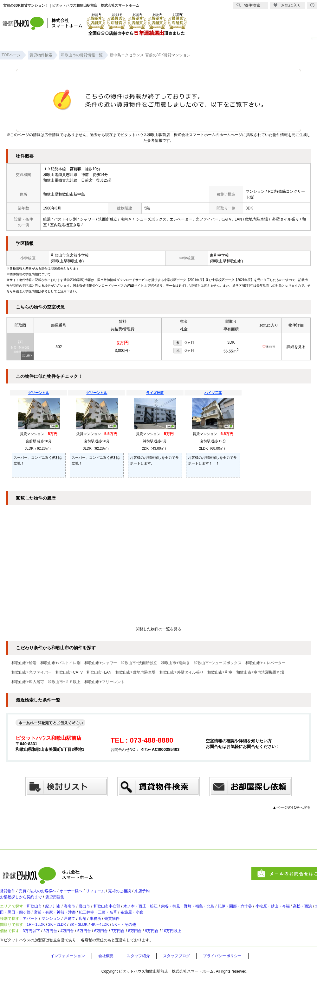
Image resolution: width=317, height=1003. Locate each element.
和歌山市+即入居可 (27, 682)
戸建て (84, 934)
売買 (27, 894)
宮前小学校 (79, 255)
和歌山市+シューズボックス (218, 663)
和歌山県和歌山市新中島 (64, 194)
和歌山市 (40, 915)
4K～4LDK (125, 944)
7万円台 (146, 955)
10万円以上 (212, 955)
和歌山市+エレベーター (265, 663)
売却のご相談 (145, 894)
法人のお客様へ (52, 894)
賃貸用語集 (65, 902)
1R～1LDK (43, 944)
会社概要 (112, 981)
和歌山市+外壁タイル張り (181, 672)
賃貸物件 (9, 894)
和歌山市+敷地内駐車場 (135, 672)
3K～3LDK (98, 944)
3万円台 (61, 955)
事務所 (116, 934)
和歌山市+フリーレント (104, 682)
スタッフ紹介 (147, 981)
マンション (61, 934)
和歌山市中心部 (129, 915)
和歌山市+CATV (69, 672)
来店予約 (172, 894)
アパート (36, 934)
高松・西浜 (14, 923)
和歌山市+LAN (99, 672)
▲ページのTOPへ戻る (292, 807)
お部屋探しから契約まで (24, 902)
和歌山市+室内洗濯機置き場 (260, 672)
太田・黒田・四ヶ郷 (82, 923)
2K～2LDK (70, 944)
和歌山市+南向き (175, 663)
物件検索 (248, 5)
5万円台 (103, 955)
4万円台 (82, 955)
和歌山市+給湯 (23, 663)
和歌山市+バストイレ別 (60, 663)
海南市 (84, 915)
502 (58, 347)
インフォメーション (70, 981)
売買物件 (137, 934)
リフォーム (116, 894)
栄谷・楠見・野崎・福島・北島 (226, 915)
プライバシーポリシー (240, 981)
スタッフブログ (189, 981)
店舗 (100, 934)
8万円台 (166, 955)
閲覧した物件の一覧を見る (158, 629)
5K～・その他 (156, 944)
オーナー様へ (86, 894)
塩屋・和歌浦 (44, 923)
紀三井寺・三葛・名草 (183, 923)
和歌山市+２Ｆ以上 (64, 682)
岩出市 (102, 915)
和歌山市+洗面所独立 (139, 663)
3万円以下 (37, 955)
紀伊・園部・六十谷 (282, 915)
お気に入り (287, 5)
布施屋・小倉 (224, 923)
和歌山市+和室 (219, 672)
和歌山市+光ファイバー (31, 672)
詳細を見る (296, 347)
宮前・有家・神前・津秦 (131, 923)
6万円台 (124, 955)
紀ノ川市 (63, 915)
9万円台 (188, 955)
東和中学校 (219, 255)
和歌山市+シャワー (100, 663)
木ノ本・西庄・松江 (170, 915)
